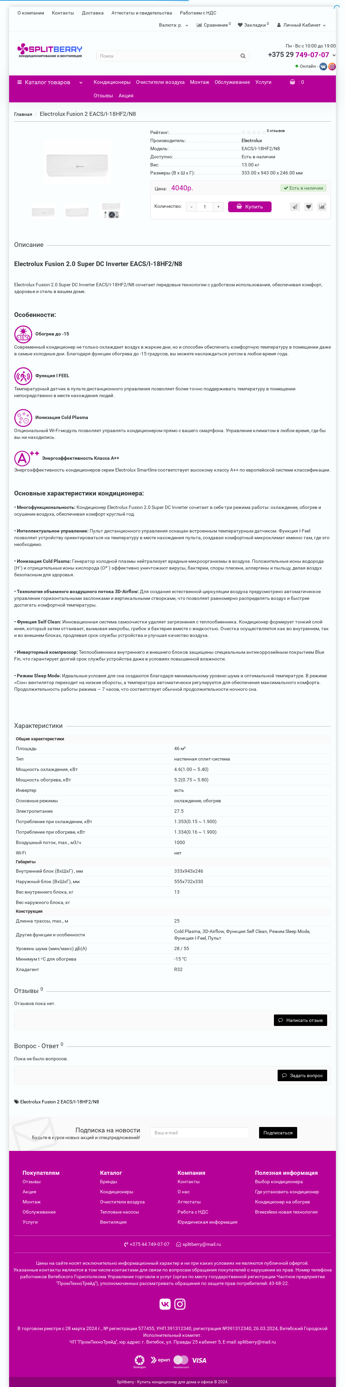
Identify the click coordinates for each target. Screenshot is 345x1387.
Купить (250, 206)
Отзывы (103, 96)
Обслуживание (232, 82)
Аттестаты (189, 1201)
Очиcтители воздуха (122, 1201)
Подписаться (278, 1132)
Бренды (108, 1181)
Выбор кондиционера (279, 1181)
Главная (23, 114)
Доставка (93, 12)
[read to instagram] (179, 1305)
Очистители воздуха (160, 82)
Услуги (263, 82)
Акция (126, 96)
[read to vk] (165, 1305)
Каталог (50, 80)
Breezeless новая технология (286, 1212)
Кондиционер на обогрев (282, 1201)
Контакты (63, 12)
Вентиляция (113, 1222)
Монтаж (199, 82)
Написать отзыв (300, 1020)
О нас (184, 1191)
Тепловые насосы (119, 1212)
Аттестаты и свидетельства (142, 12)
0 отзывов (276, 131)
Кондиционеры (112, 82)
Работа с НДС (193, 1212)
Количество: (168, 206)
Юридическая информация (208, 1222)
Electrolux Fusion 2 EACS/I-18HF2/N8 (59, 1101)
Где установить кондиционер (287, 1191)
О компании (31, 12)
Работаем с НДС (198, 12)
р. (174, 25)
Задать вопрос (302, 1075)
